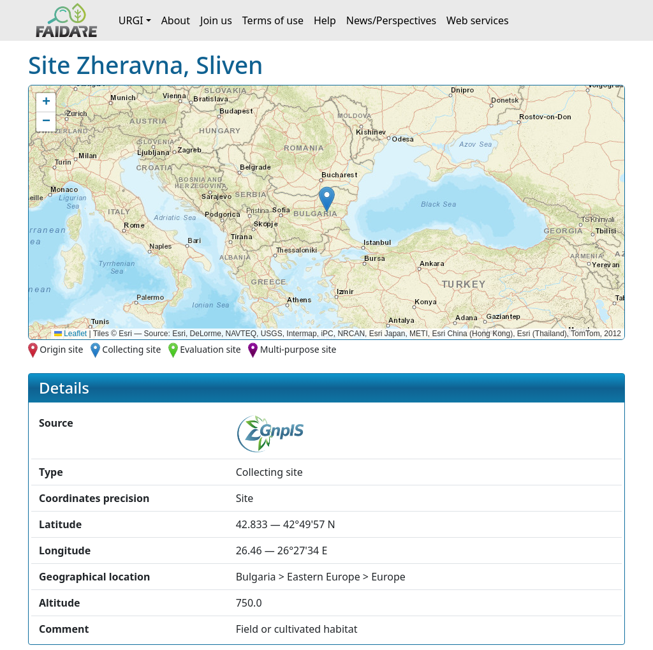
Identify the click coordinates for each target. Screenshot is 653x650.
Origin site (61, 349)
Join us (216, 20)
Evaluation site (210, 349)
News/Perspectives (391, 20)
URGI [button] (131, 20)
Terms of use (273, 20)
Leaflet (70, 333)
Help (325, 20)
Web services (477, 20)
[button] (327, 199)
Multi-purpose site (298, 349)
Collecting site (131, 349)
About (175, 20)
